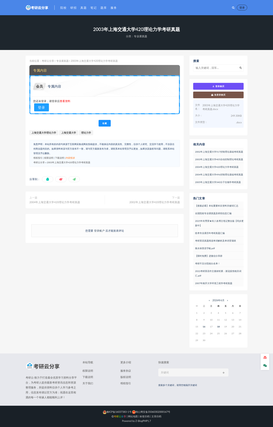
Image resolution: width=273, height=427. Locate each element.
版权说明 (125, 377)
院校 (63, 7)
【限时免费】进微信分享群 (208, 255)
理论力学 (86, 132)
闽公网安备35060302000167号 (151, 411)
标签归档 (145, 416)
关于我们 (87, 383)
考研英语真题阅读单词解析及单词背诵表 (215, 240)
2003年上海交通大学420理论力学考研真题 (68, 162)
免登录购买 (218, 95)
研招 (73, 7)
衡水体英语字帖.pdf (205, 248)
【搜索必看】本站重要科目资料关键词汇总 (216, 205)
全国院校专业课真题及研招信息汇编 (213, 213)
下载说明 (59, 157)
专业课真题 (140, 36)
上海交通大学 (68, 132)
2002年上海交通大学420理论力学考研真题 (154, 202)
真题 (83, 7)
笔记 (93, 7)
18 (218, 326)
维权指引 (37, 157)
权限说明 (48, 157)
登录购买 (218, 86)
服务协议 (125, 370)
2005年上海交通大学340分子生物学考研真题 (218, 182)
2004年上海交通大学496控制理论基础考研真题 (219, 174)
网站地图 (133, 416)
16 (204, 326)
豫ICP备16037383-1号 (117, 411)
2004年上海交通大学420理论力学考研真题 (54, 202)
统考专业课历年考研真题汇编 (210, 233)
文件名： (197, 106)
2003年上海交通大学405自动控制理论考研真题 (219, 159)
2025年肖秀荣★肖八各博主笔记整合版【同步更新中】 (219, 223)
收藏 (104, 123)
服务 (114, 7)
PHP (145, 420)
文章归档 (156, 416)
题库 (103, 7)
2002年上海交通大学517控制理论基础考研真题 (219, 151)
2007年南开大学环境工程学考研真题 (213, 283)
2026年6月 (218, 300)
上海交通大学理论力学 (43, 132)
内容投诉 (70, 157)
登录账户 (99, 230)
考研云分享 (48, 60)
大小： (198, 115)
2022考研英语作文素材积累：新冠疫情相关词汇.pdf (218, 273)
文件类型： (201, 122)
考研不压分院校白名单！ (207, 263)
